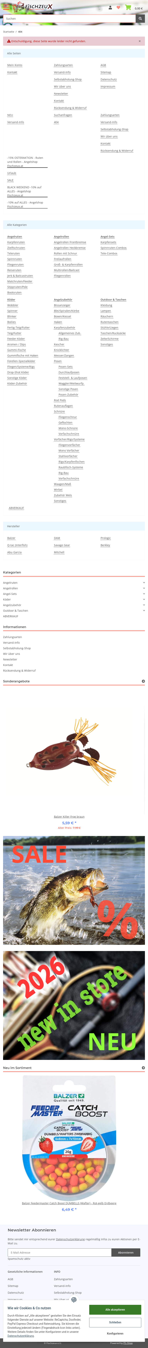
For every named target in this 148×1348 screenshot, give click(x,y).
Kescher (59, 344)
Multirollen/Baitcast (66, 270)
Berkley (105, 545)
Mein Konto (14, 65)
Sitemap (106, 72)
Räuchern (107, 316)
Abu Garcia (14, 552)
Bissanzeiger (62, 305)
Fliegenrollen (62, 276)
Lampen (106, 311)
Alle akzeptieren (113, 1309)
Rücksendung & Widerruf (70, 108)
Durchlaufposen (69, 372)
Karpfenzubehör (64, 327)
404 (56, 122)
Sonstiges (60, 501)
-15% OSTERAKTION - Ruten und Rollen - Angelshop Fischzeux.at (25, 162)
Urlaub (11, 173)
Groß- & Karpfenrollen (68, 264)
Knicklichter (61, 350)
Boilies (11, 322)
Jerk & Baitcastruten (20, 276)
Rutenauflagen (63, 406)
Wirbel (58, 489)
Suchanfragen (63, 115)
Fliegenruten (15, 264)
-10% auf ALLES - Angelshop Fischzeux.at (25, 204)
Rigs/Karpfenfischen (72, 461)
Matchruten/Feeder (19, 281)
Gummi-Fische (16, 350)
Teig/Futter (14, 333)
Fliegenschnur (68, 417)
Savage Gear (62, 545)
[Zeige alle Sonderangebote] (143, 681)
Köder (7, 599)
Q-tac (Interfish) (17, 545)
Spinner (12, 311)
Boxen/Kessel (62, 316)
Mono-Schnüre (68, 428)
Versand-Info (62, 72)
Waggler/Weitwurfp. (71, 383)
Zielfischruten (16, 248)
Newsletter (61, 93)
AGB (103, 65)
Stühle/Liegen (109, 327)
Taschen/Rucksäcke (113, 333)
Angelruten (10, 582)
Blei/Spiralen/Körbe (66, 311)
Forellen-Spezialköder (21, 361)
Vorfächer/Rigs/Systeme (69, 439)
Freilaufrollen (62, 259)
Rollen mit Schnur (65, 253)
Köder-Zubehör (17, 383)
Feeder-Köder (16, 339)
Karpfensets (108, 242)
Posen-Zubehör (68, 394)
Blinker (11, 316)
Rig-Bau (64, 339)
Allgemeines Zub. (70, 333)
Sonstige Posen (68, 389)
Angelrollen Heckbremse (70, 248)
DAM (57, 538)
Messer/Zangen (64, 355)
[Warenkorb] (134, 5)
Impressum (108, 86)
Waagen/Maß (62, 484)
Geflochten (65, 422)
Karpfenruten (16, 242)
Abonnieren (126, 1252)
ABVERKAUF (16, 508)
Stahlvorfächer (68, 456)
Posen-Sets (66, 366)
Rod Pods (60, 400)
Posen (58, 361)
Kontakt (12, 72)
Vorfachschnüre (69, 434)
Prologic (106, 538)
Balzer (11, 538)
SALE (10, 180)
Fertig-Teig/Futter (18, 327)
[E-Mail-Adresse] (60, 1252)
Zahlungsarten (63, 65)
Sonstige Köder (17, 378)
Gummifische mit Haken (22, 355)
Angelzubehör (12, 605)
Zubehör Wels (63, 495)
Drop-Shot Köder (18, 372)
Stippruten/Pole (17, 287)
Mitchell (59, 552)
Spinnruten (14, 259)
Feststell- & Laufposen (73, 378)
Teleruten (13, 253)
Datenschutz (109, 79)
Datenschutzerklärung (70, 1239)
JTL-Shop (128, 1343)
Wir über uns (62, 86)
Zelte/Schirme (110, 339)
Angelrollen (10, 588)
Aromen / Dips (16, 344)
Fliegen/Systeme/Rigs (21, 366)
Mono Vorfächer (69, 450)
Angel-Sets (10, 594)
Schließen (113, 1322)
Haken (58, 322)
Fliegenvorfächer (69, 445)
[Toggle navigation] (6, 5)
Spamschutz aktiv (19, 1259)
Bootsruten (14, 292)
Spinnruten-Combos (114, 248)
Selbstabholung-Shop (68, 79)
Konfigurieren (113, 1333)
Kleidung (106, 305)
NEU (10, 115)
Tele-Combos (109, 253)
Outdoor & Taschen (15, 610)
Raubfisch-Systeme (71, 467)
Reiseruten (14, 270)
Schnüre (59, 411)
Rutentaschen (110, 322)
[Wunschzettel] (118, 6)
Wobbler (12, 305)
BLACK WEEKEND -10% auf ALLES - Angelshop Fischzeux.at (24, 191)
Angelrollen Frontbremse (70, 242)
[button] (110, 6)
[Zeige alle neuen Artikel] (143, 1068)
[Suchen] (69, 18)
